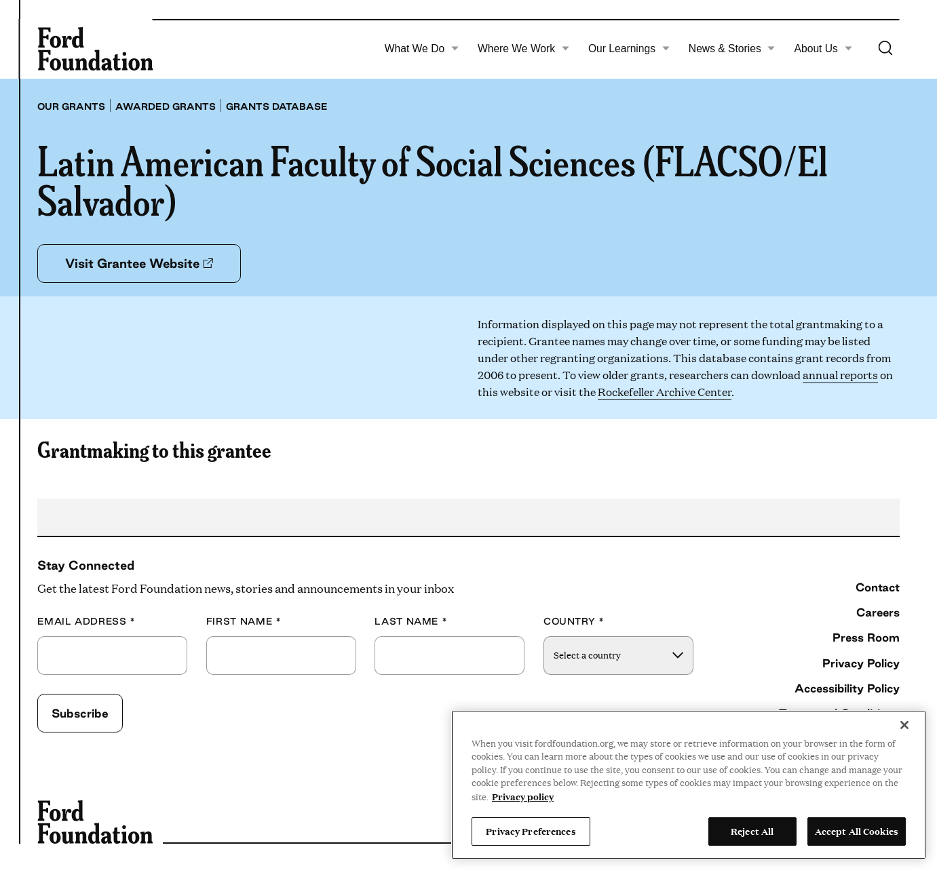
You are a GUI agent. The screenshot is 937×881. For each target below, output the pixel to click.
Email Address (86, 621)
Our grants (71, 106)
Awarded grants (165, 106)
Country (574, 621)
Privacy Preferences (530, 831)
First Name (244, 621)
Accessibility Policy (847, 688)
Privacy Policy (861, 663)
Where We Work (523, 48)
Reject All (752, 831)
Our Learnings (629, 48)
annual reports (840, 375)
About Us (824, 48)
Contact (878, 587)
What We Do (422, 48)
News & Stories (732, 48)
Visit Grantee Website (139, 263)
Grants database (277, 106)
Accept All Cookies (856, 831)
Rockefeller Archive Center (664, 391)
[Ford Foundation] (95, 49)
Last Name (411, 621)
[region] (688, 784)
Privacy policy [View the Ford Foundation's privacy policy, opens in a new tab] (523, 796)
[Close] (904, 725)
